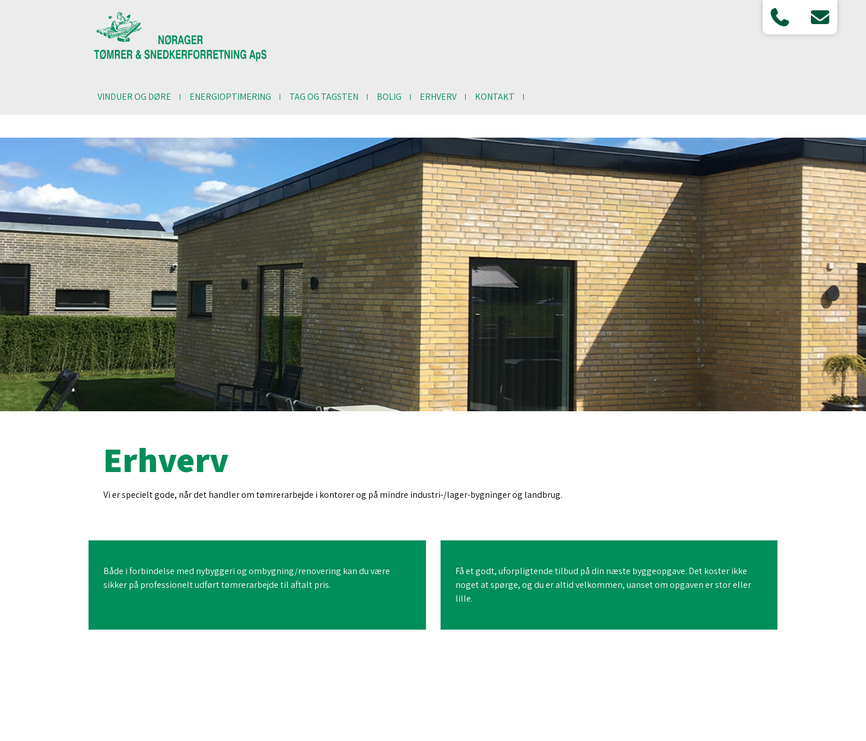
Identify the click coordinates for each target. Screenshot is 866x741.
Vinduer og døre (134, 97)
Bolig (389, 97)
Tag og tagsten (323, 97)
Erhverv (438, 97)
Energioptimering (230, 97)
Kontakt (495, 97)
